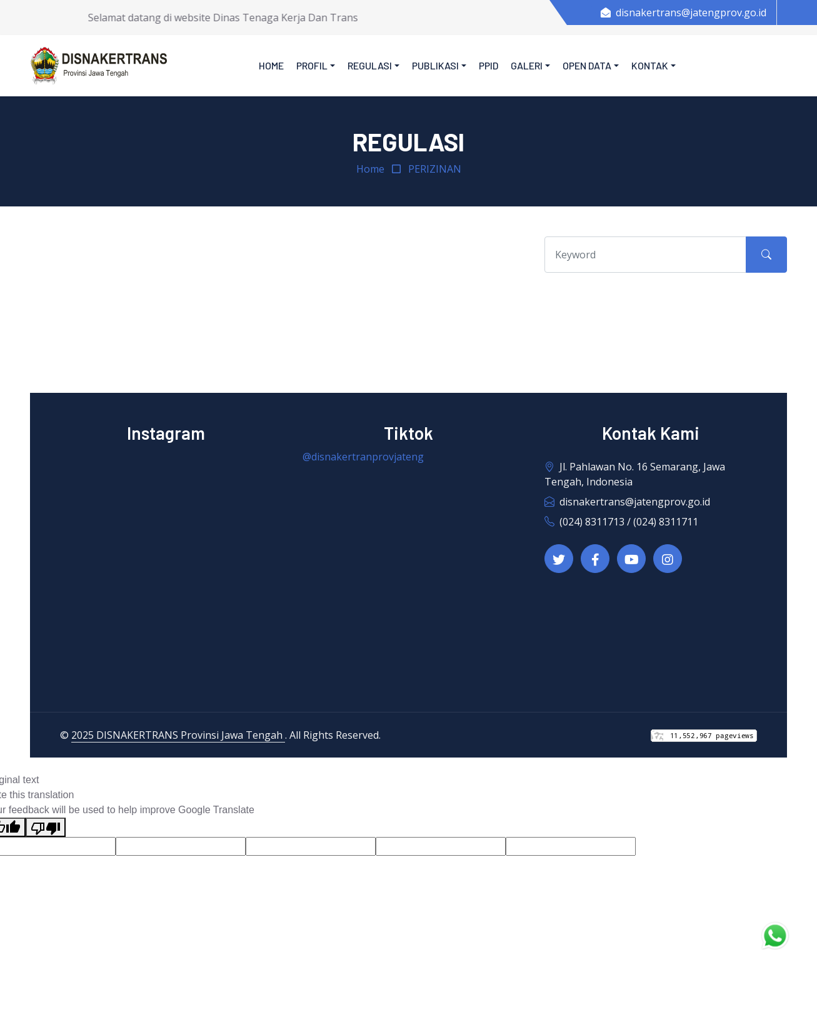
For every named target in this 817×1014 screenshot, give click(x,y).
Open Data (587, 65)
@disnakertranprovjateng (363, 457)
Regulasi (370, 65)
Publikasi (435, 65)
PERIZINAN (434, 169)
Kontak (649, 65)
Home (271, 65)
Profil (312, 65)
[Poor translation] (46, 827)
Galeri (527, 65)
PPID (488, 65)
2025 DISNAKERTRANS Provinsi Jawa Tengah (178, 735)
